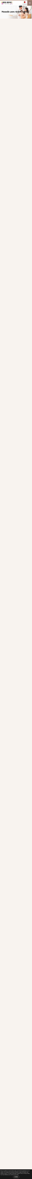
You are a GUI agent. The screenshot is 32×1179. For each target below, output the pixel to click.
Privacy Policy (27, 1173)
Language (24, 4)
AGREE (16, 1177)
